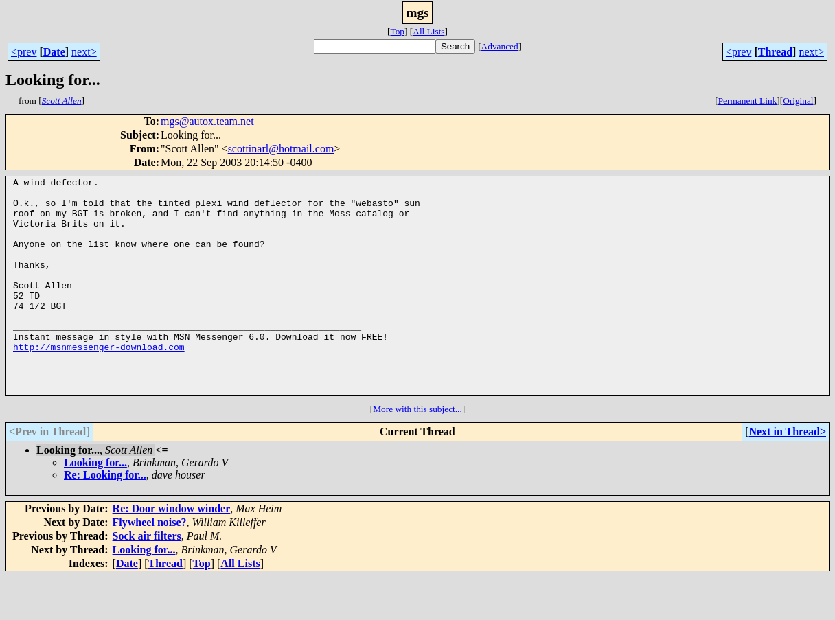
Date (54, 52)
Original (798, 100)
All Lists (428, 31)
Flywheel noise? (150, 565)
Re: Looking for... (105, 518)
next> (84, 52)
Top (397, 31)
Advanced (499, 46)
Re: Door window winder (172, 552)
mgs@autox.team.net (207, 121)
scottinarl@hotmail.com (281, 148)
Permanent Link (747, 100)
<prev (23, 52)
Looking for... (95, 506)
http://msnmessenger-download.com (99, 382)
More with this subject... (417, 452)
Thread (775, 52)
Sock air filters (147, 579)
